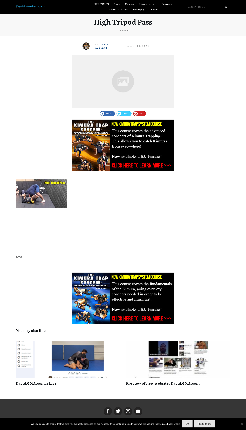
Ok (187, 423)
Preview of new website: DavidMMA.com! (163, 383)
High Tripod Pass (123, 22)
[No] (241, 424)
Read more (204, 423)
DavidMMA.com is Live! (37, 383)
